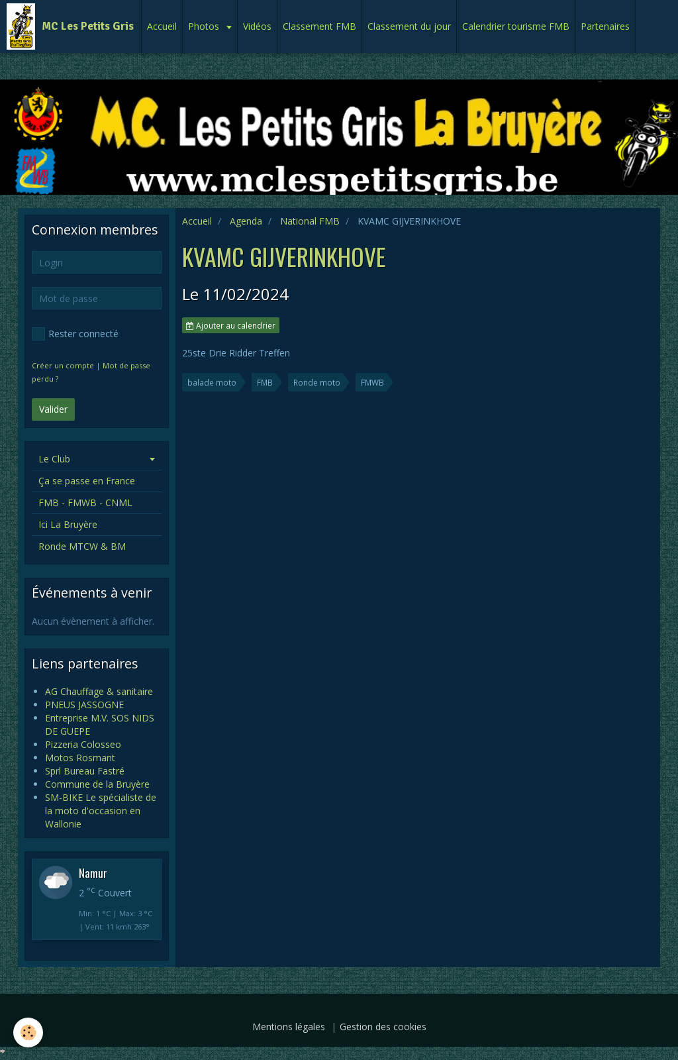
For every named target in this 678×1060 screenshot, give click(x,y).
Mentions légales (288, 1026)
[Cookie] (28, 1032)
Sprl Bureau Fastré (84, 771)
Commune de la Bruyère (97, 784)
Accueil (162, 26)
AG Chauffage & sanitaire (99, 691)
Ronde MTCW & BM (82, 546)
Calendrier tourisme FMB (515, 26)
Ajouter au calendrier (230, 325)
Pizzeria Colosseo (83, 744)
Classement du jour (409, 26)
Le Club (54, 458)
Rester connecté (75, 334)
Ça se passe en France (86, 480)
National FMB (310, 221)
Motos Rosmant (80, 757)
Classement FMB (319, 26)
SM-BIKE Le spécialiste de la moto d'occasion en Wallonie (100, 810)
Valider (53, 409)
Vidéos (257, 26)
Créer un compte (63, 365)
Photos (205, 26)
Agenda (246, 221)
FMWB (372, 382)
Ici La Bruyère (67, 524)
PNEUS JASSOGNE (84, 704)
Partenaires (605, 26)
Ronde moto (316, 382)
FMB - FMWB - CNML (85, 502)
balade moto (211, 382)
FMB (265, 382)
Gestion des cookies (383, 1026)
